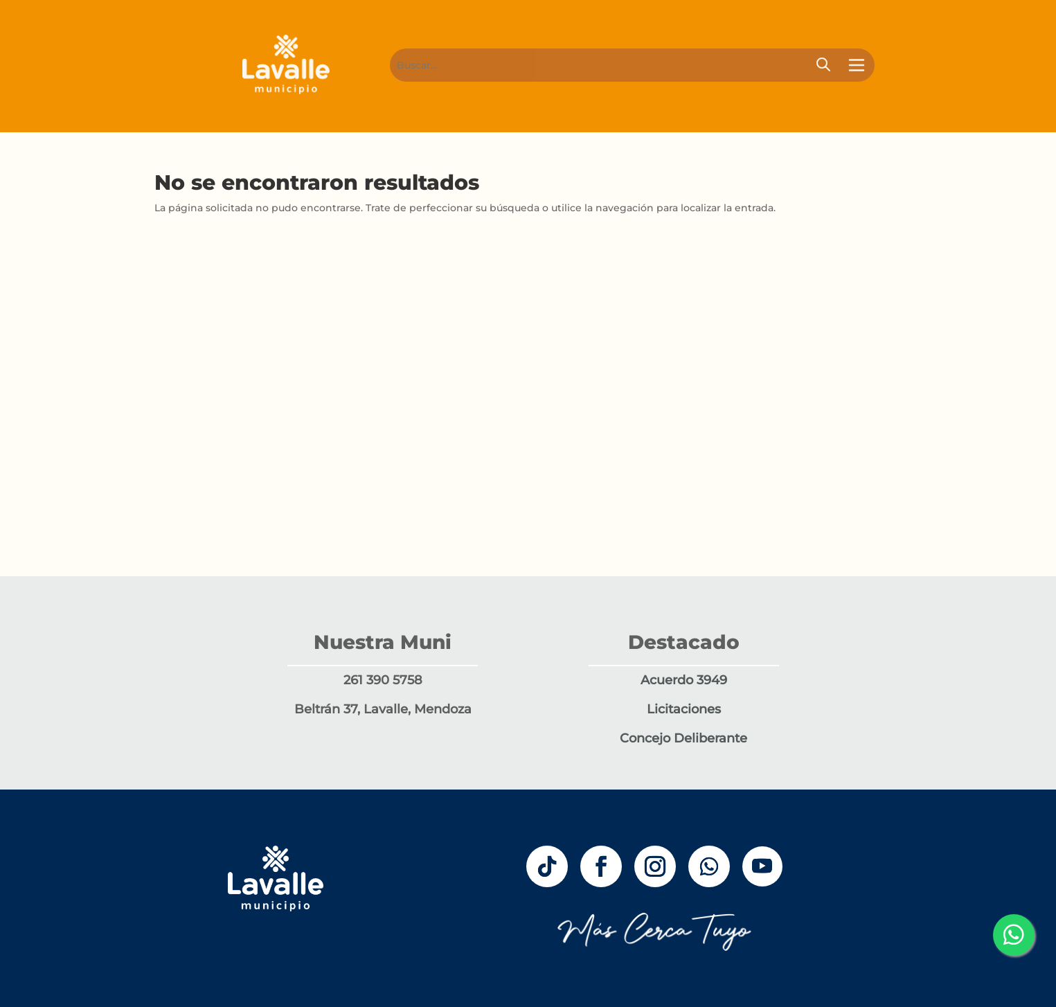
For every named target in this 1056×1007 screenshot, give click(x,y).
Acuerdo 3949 (684, 680)
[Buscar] (605, 65)
